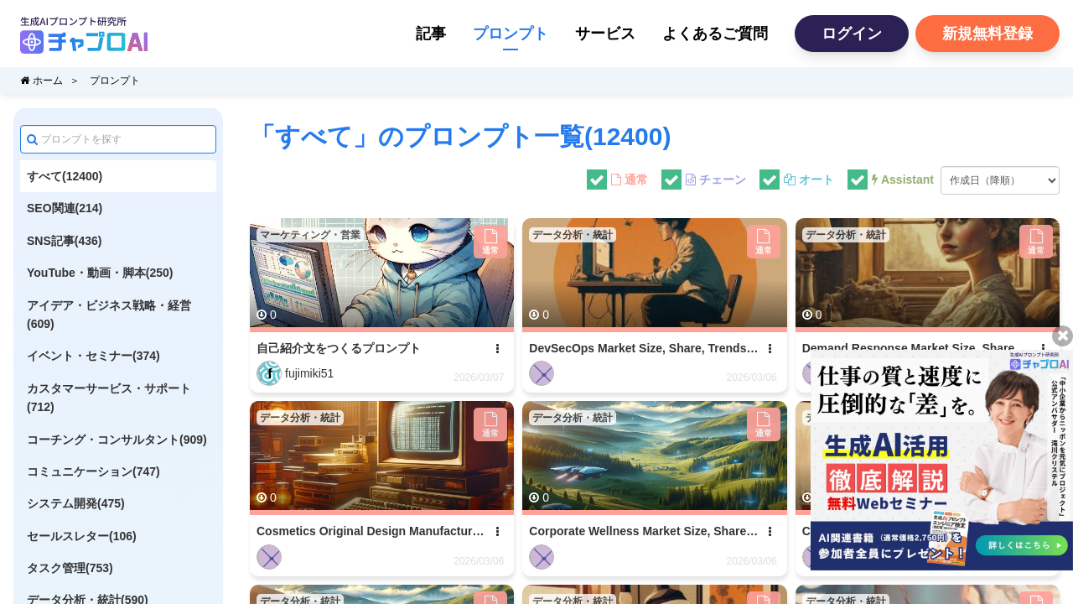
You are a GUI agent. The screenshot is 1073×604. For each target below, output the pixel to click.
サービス (605, 33)
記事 (431, 33)
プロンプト (510, 33)
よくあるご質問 (715, 33)
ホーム (41, 80)
